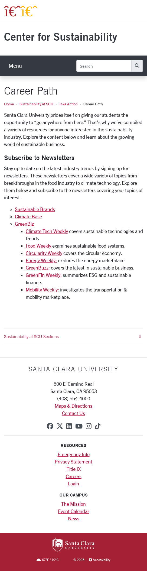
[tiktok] (97, 426)
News (73, 518)
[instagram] (89, 426)
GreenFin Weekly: (44, 275)
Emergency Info (74, 454)
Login (73, 483)
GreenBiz (24, 223)
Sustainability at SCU (36, 104)
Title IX (74, 469)
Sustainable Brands (35, 209)
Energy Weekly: (41, 260)
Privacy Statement (73, 461)
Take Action (68, 104)
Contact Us (73, 413)
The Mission (73, 504)
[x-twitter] (60, 426)
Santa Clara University (73, 369)
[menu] (15, 66)
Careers (73, 476)
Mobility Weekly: (42, 289)
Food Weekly (38, 245)
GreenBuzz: (38, 267)
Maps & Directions (73, 405)
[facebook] (50, 426)
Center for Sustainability (60, 36)
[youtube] (79, 426)
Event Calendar (73, 511)
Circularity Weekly (44, 253)
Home (9, 104)
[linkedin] (69, 426)
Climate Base (28, 216)
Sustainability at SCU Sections (72, 336)
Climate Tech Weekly (47, 231)
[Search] (104, 66)
